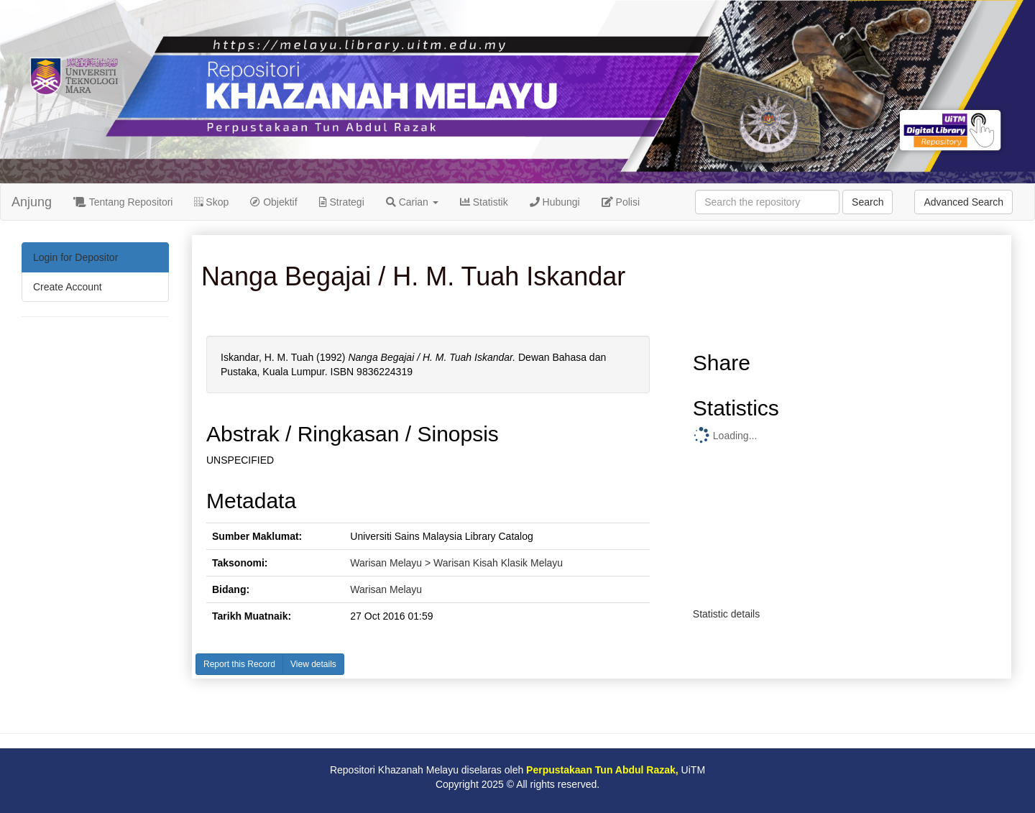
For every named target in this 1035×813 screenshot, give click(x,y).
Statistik (484, 202)
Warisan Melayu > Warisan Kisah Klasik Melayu (456, 563)
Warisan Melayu (386, 589)
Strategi (341, 202)
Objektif (273, 202)
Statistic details (726, 614)
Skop (211, 202)
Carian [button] (412, 202)
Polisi (621, 202)
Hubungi (555, 202)
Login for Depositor (75, 257)
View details (313, 664)
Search (867, 202)
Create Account (67, 287)
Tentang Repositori (122, 202)
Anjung (32, 202)
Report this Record (239, 664)
